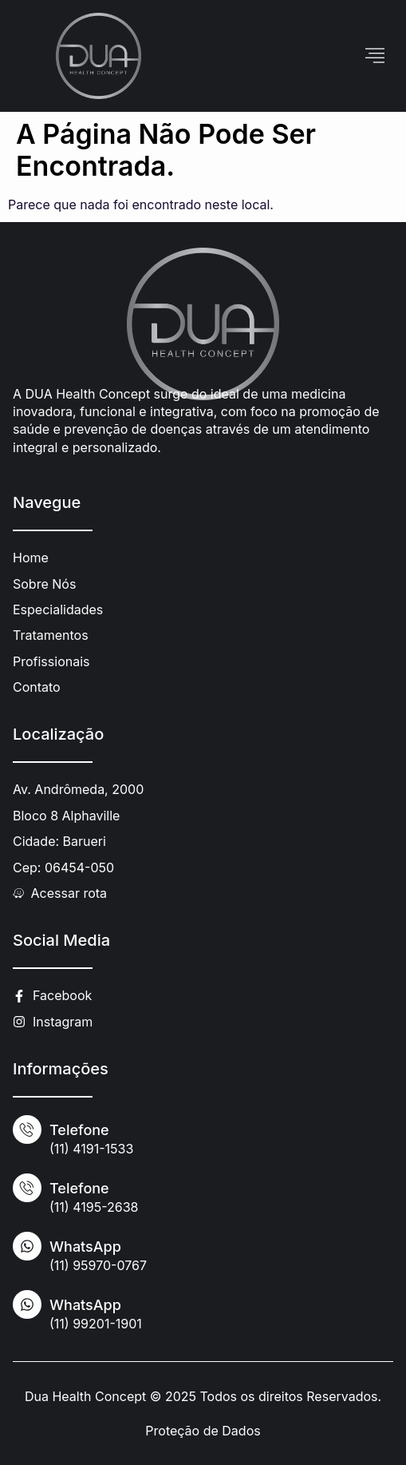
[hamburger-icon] (375, 56)
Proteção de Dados (202, 1431)
